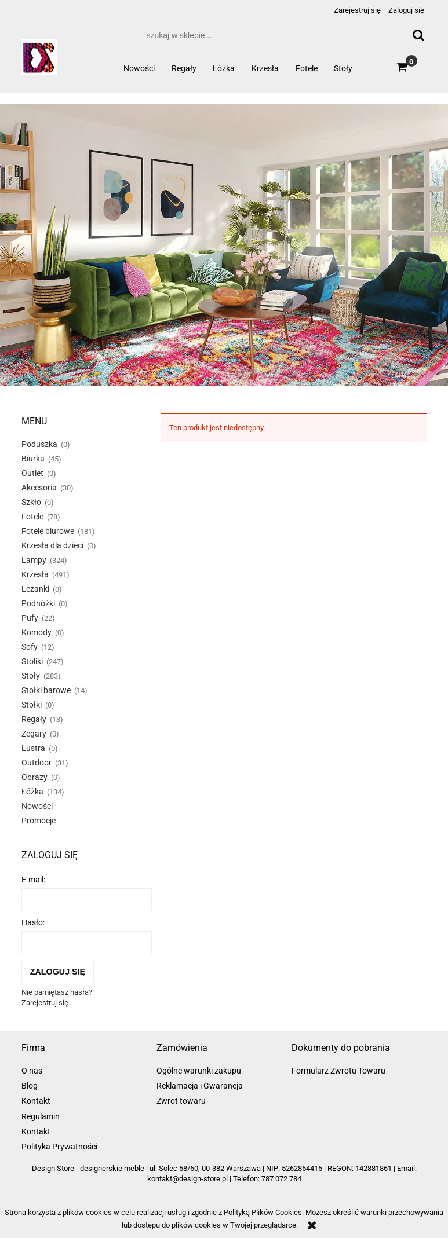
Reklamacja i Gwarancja (199, 1085)
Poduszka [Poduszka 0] (39, 444)
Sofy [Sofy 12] (29, 646)
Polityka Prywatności (59, 1146)
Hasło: (33, 922)
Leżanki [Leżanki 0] (35, 589)
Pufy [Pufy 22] (29, 617)
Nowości (37, 806)
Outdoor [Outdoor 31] (36, 762)
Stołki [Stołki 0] (31, 704)
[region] (224, 245)
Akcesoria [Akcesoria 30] (39, 487)
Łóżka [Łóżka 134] (32, 791)
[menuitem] (139, 68)
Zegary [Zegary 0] (33, 733)
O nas (31, 1070)
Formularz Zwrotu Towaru (338, 1070)
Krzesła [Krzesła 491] (35, 574)
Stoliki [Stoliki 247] (32, 661)
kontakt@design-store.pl (187, 1178)
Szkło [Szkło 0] (31, 502)
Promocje (38, 820)
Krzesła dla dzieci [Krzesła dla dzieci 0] (52, 545)
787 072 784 (281, 1178)
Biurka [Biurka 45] (33, 458)
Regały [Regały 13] (33, 719)
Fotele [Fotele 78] (32, 516)
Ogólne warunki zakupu (198, 1070)
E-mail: (33, 879)
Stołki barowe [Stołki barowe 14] (46, 690)
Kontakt (35, 1100)
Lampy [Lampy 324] (33, 560)
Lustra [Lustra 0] (33, 748)
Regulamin (40, 1116)
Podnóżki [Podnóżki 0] (38, 603)
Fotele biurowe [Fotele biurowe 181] (47, 531)
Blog (29, 1085)
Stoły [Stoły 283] (30, 675)
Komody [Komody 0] (36, 632)
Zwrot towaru (181, 1100)
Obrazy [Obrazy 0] (34, 777)
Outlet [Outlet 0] (32, 473)
